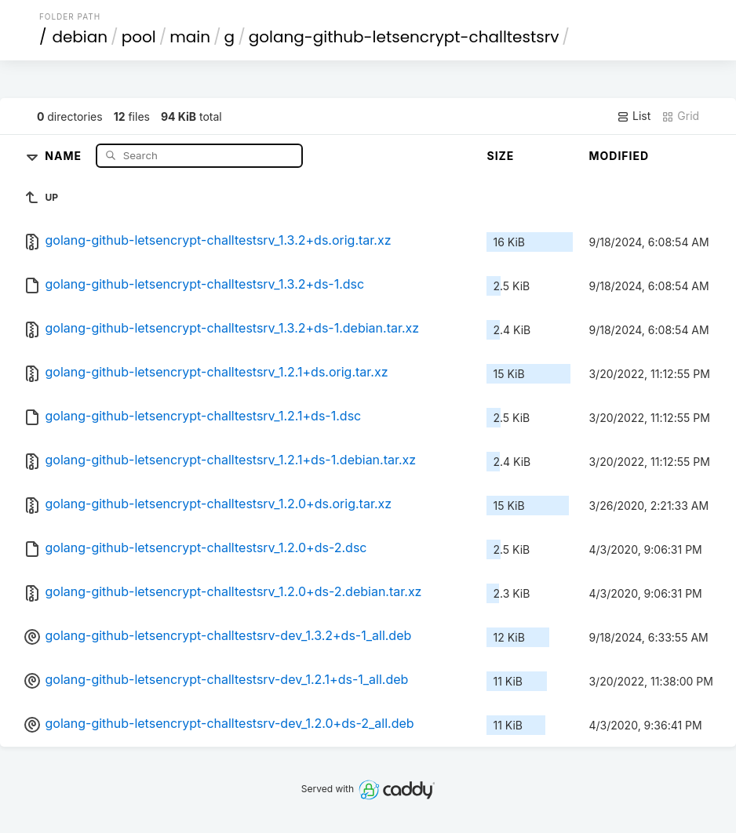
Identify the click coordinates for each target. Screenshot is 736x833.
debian (79, 37)
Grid (680, 116)
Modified (618, 155)
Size (500, 155)
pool (139, 37)
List (633, 116)
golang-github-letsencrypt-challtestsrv (404, 37)
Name (65, 155)
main (189, 37)
